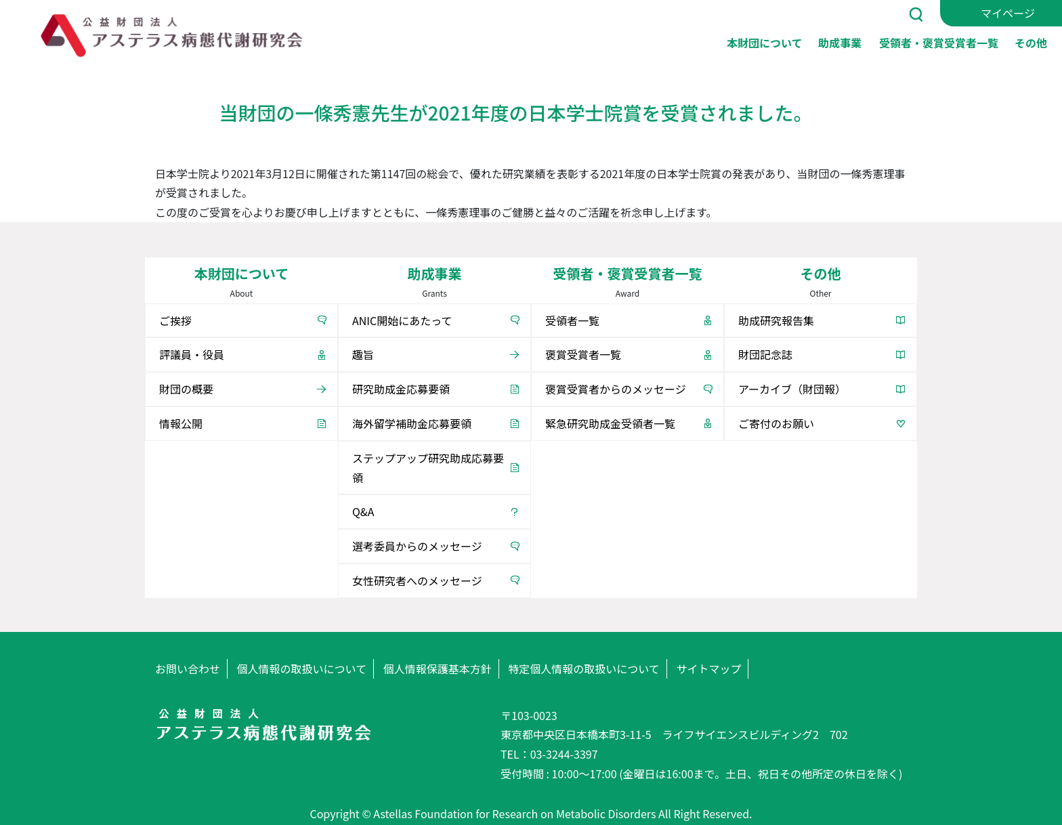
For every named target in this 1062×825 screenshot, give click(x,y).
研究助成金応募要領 (401, 389)
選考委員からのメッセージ (417, 546)
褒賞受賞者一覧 (583, 354)
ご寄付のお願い (776, 423)
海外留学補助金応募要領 (411, 423)
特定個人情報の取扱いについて (584, 668)
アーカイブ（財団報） (792, 389)
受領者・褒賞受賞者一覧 (938, 42)
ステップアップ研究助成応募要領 (428, 468)
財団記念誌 (765, 354)
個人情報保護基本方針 (437, 668)
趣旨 (363, 354)
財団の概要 (186, 389)
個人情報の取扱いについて (302, 668)
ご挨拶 (175, 320)
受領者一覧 (572, 320)
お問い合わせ (187, 668)
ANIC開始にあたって (402, 320)
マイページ (1008, 13)
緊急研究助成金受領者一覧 (610, 423)
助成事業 (840, 42)
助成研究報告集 (776, 320)
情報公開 (181, 423)
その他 (1031, 42)
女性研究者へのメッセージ (417, 580)
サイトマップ (708, 668)
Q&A (363, 511)
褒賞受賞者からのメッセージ (615, 389)
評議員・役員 (191, 354)
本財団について (765, 42)
